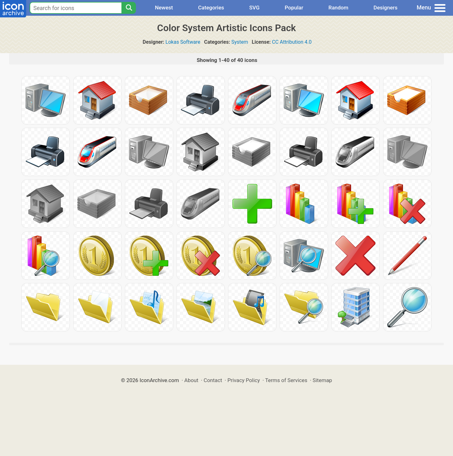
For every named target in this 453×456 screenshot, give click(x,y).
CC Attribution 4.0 (292, 42)
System (239, 42)
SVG (254, 7)
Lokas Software (182, 42)
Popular (294, 7)
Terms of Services (286, 380)
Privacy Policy (243, 380)
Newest (164, 7)
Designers (385, 7)
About (191, 380)
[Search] (128, 8)
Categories (211, 7)
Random (338, 7)
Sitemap (322, 380)
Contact (213, 380)
